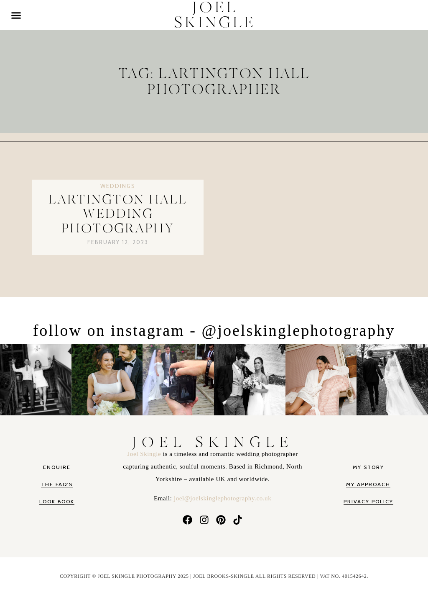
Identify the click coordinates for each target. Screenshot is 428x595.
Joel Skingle (145, 454)
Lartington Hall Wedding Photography (117, 214)
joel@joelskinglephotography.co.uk (222, 498)
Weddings (117, 186)
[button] (16, 15)
